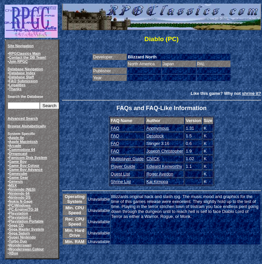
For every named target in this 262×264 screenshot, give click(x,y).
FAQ (115, 128)
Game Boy (18, 162)
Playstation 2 (20, 217)
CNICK (153, 158)
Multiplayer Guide (127, 158)
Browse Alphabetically (27, 126)
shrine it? (251, 93)
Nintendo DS (20, 197)
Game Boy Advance (26, 169)
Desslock (155, 135)
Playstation (18, 213)
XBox (13, 253)
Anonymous (157, 128)
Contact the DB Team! (27, 57)
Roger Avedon (159, 173)
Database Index (22, 73)
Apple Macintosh (23, 142)
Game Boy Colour (24, 165)
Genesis (16, 181)
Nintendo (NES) (22, 189)
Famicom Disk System (28, 158)
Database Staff (21, 77)
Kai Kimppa (157, 181)
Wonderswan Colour (26, 249)
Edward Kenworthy (164, 166)
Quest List (120, 173)
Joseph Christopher (164, 151)
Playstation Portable (26, 221)
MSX (13, 185)
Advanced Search (23, 118)
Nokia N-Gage (21, 201)
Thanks (15, 89)
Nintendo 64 (19, 193)
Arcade (15, 146)
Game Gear (18, 177)
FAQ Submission (23, 81)
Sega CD (16, 225)
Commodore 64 (22, 150)
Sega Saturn (19, 233)
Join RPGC (18, 61)
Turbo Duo (18, 241)
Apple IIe (16, 138)
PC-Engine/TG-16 (23, 209)
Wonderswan (20, 245)
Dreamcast (18, 154)
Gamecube (18, 173)
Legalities (17, 85)
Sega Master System (26, 229)
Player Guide (123, 166)
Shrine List (121, 181)
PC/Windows (20, 205)
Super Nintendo (22, 237)
